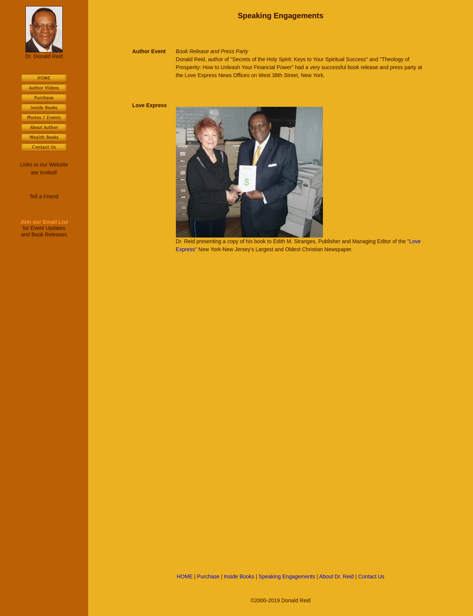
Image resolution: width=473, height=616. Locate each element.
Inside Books (239, 576)
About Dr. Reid (336, 576)
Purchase (208, 576)
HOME (185, 576)
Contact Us (371, 576)
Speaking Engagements (287, 576)
